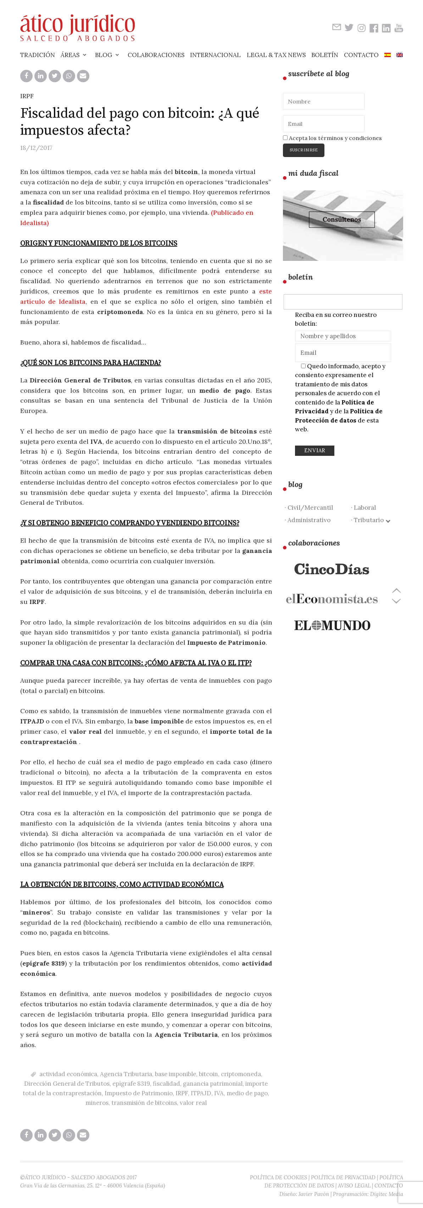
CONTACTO (388, 1185)
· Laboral (363, 507)
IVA (219, 1093)
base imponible (175, 1074)
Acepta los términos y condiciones (332, 137)
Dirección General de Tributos (67, 1083)
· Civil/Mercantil (309, 507)
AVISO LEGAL (354, 1185)
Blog (103, 54)
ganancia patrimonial (213, 1083)
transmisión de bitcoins (144, 1103)
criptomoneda (241, 1074)
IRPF (27, 96)
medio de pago (247, 1093)
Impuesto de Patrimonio (139, 1093)
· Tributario (370, 520)
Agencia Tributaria (126, 1074)
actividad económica (68, 1074)
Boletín (324, 54)
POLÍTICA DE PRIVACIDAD (343, 1177)
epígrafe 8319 (131, 1083)
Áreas (70, 54)
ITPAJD (201, 1093)
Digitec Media (386, 1194)
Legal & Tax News (276, 54)
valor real (193, 1103)
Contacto (361, 54)
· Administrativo (307, 520)
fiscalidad (166, 1083)
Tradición (37, 54)
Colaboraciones (156, 54)
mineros (96, 1103)
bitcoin (208, 1074)
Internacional (215, 54)
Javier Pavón (314, 1194)
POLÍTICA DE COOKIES (278, 1177)
